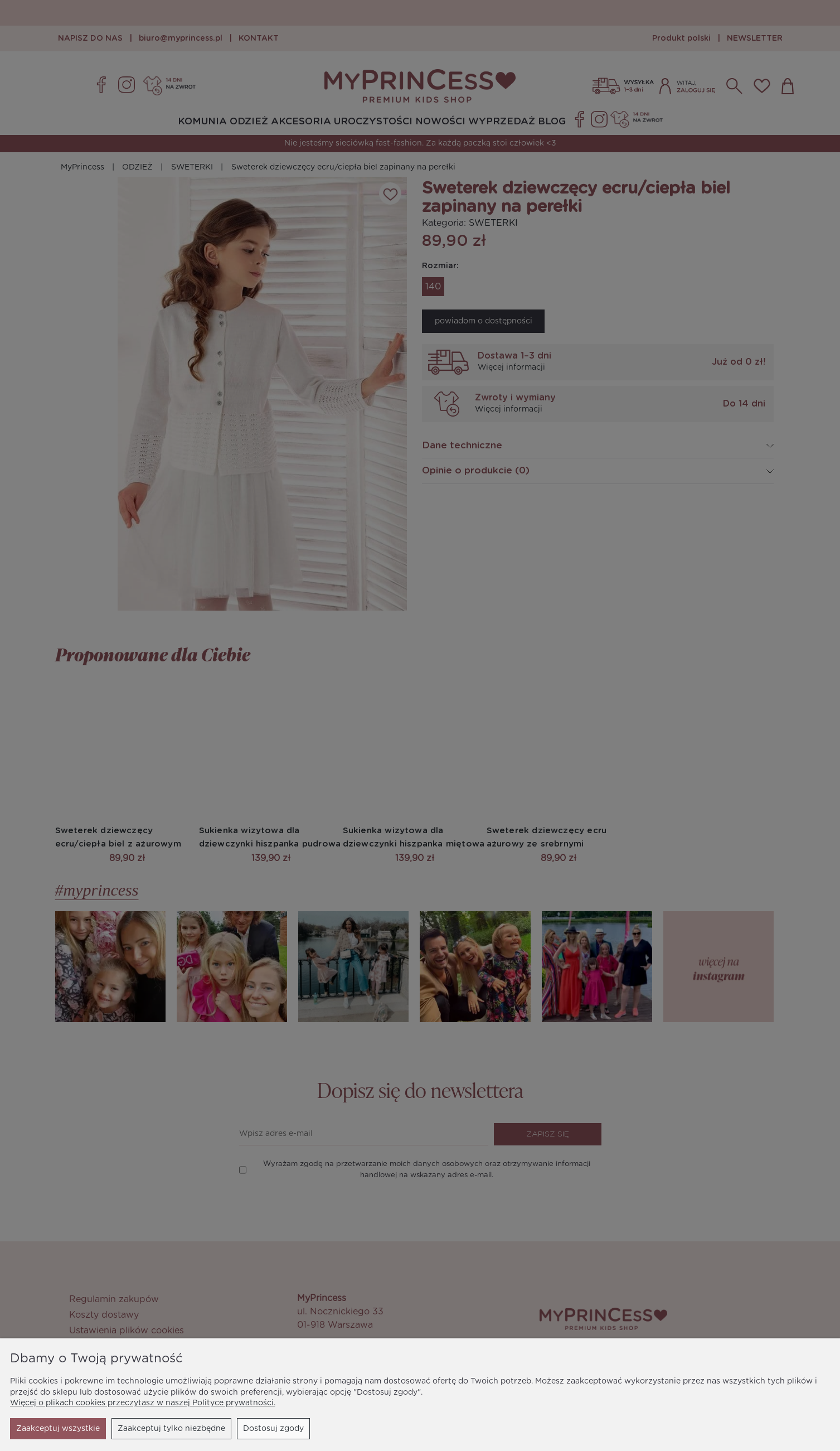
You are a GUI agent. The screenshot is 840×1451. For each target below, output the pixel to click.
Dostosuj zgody (172, 1429)
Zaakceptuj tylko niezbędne (70, 1429)
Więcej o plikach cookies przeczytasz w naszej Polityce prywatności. (142, 1403)
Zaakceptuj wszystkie (262, 1429)
